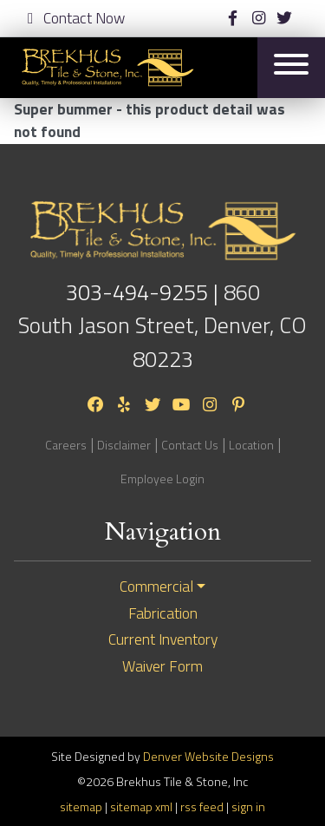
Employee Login (162, 478)
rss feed (202, 806)
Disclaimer (124, 445)
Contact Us (189, 445)
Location (251, 445)
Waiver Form (162, 666)
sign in (248, 806)
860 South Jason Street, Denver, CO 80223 (162, 325)
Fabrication (163, 613)
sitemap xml (141, 806)
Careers (66, 445)
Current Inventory (163, 639)
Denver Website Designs (208, 756)
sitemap (81, 806)
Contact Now (76, 18)
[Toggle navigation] (291, 67)
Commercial (156, 586)
